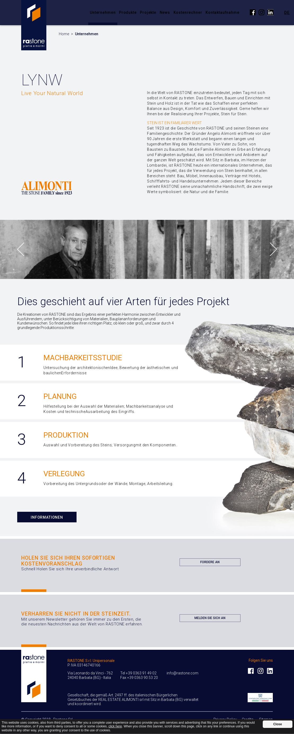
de (287, 12)
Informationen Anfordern (47, 518)
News (165, 12)
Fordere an (210, 563)
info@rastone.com (182, 673)
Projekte (148, 12)
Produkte (128, 12)
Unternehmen (102, 12)
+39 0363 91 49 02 (141, 673)
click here (115, 726)
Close (277, 724)
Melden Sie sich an (210, 619)
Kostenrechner (187, 12)
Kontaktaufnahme (222, 12)
